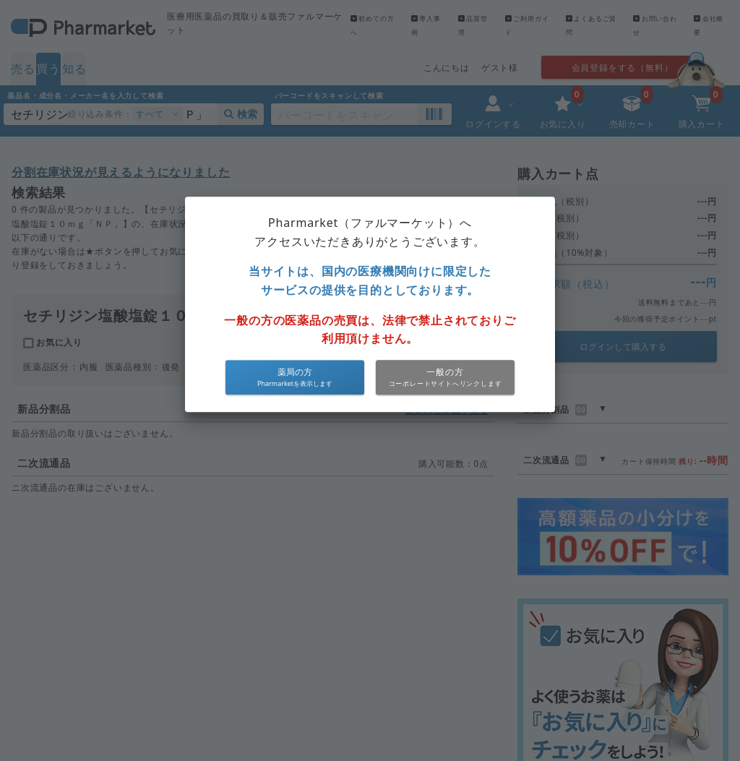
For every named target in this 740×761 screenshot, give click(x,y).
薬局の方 (295, 372)
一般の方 (444, 372)
